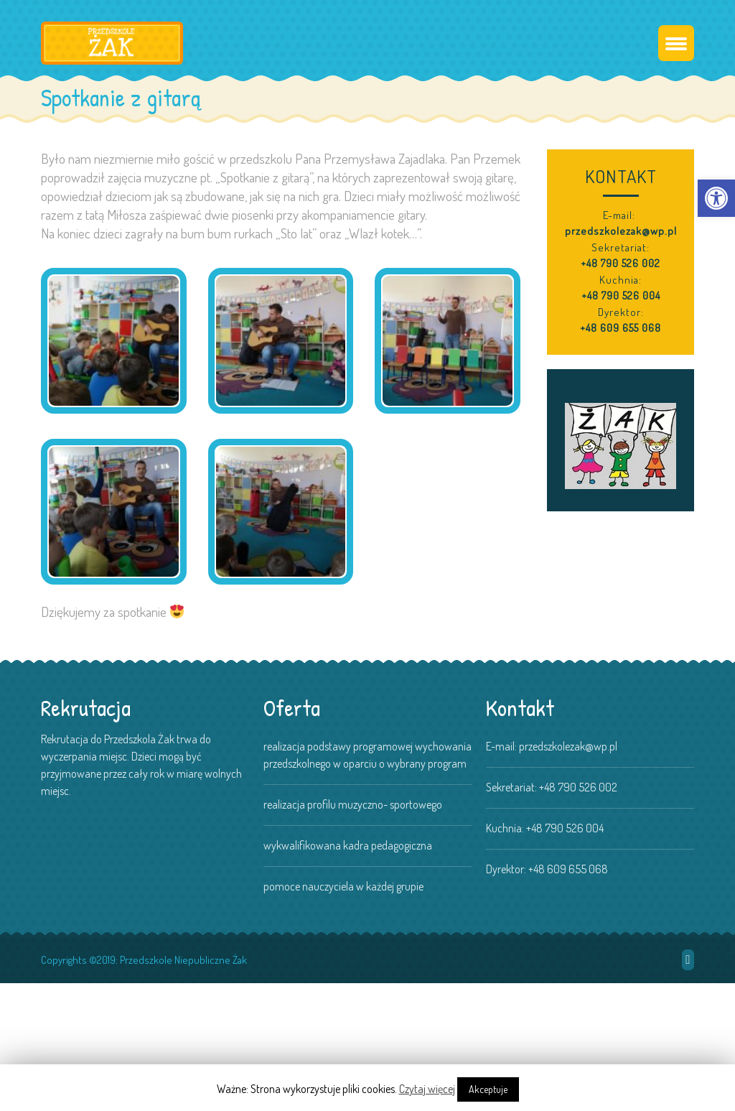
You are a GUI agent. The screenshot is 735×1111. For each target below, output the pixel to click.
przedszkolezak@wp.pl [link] (621, 231)
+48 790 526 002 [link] (620, 263)
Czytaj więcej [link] (427, 1089)
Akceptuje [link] (488, 1089)
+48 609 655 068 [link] (620, 328)
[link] (716, 198)
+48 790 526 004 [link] (620, 295)
